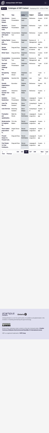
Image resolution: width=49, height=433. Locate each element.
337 (30, 152)
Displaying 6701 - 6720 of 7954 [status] (39, 8)
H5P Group (23, 333)
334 (18, 152)
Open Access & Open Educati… (5, 20)
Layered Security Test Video (5, 92)
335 (22, 152)
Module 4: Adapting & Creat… (5, 27)
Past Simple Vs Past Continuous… (5, 145)
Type (12, 15)
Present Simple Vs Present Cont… (6, 138)
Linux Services (6, 109)
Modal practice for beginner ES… (6, 123)
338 (35, 152)
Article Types (5, 53)
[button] (4, 8)
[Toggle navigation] (45, 3)
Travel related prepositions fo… (5, 130)
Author (24, 15)
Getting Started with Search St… (6, 35)
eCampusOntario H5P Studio (11, 3)
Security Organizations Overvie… (6, 85)
